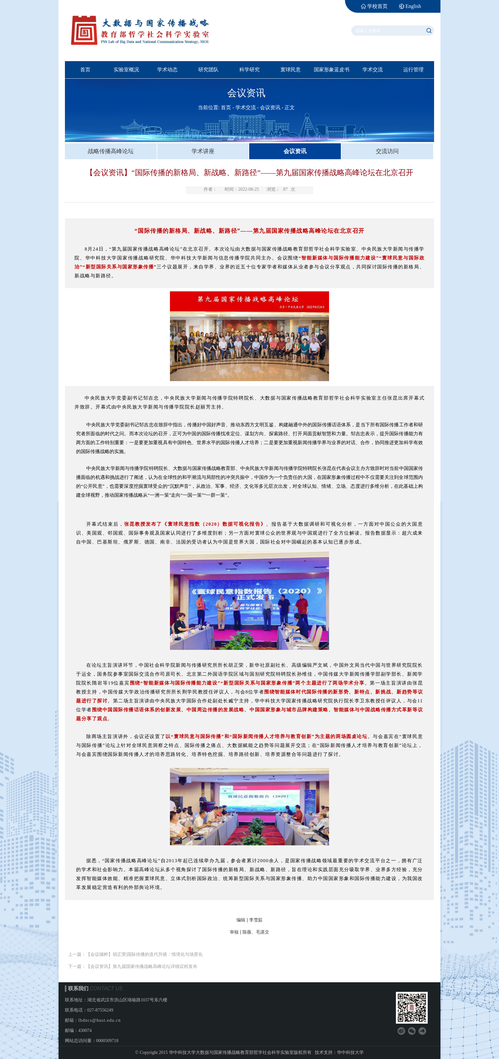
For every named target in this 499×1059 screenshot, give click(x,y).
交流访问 (387, 151)
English (413, 6)
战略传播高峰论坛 (111, 151)
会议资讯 (270, 107)
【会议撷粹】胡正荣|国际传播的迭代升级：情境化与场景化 (144, 954)
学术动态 (167, 69)
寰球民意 (290, 69)
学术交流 (372, 69)
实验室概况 (126, 69)
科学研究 (249, 69)
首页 (85, 69)
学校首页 (377, 6)
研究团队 (208, 69)
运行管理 (413, 69)
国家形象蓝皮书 (331, 69)
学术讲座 (203, 151)
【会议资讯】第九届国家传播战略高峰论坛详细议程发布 (141, 966)
